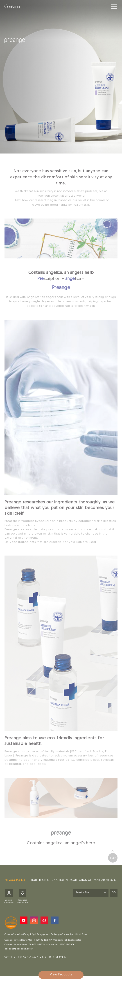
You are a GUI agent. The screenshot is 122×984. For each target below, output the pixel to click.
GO (113, 894)
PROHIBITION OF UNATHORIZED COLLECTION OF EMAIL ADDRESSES (72, 882)
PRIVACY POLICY (15, 882)
